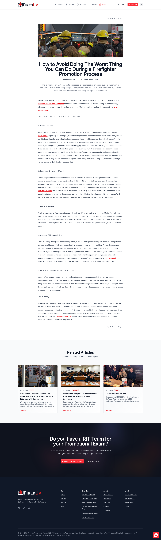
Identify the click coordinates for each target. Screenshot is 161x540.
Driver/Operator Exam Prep (89, 508)
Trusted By (107, 498)
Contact (106, 506)
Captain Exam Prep (88, 494)
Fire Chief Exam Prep (89, 502)
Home (63, 494)
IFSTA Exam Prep (88, 517)
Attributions (129, 502)
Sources (63, 502)
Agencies (107, 511)
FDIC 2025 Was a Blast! (116, 394)
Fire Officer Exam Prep (90, 513)
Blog (62, 506)
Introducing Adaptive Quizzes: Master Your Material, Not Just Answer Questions (80, 396)
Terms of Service (131, 494)
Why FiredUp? (108, 494)
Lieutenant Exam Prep (89, 498)
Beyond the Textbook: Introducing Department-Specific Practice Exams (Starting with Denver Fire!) (36, 396)
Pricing (63, 498)
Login (127, 506)
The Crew (107, 502)
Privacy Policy (130, 498)
